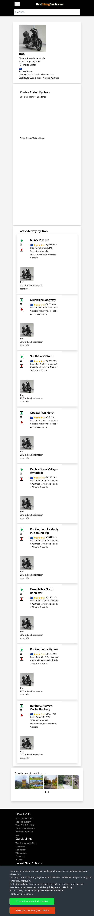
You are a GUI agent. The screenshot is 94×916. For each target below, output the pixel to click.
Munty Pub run (39, 240)
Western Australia (38, 314)
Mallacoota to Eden (41, 880)
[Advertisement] (47, 117)
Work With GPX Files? (24, 825)
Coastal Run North (42, 412)
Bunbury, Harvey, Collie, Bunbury (41, 707)
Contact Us (20, 856)
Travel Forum (21, 846)
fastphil (18, 880)
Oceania (34, 251)
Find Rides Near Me (24, 818)
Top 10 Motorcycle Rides (26, 843)
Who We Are (21, 853)
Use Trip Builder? (23, 821)
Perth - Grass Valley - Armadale (43, 471)
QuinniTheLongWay (43, 300)
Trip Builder (20, 849)
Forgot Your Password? (25, 828)
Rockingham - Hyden (44, 649)
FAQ (17, 834)
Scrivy (18, 884)
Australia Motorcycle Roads (39, 253)
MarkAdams (21, 874)
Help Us (19, 859)
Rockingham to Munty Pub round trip (44, 531)
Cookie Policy (66, 906)
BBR (30, 871)
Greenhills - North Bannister (41, 591)
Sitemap (41, 906)
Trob (32, 247)
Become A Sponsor (24, 831)
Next (75, 782)
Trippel (18, 867)
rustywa (19, 877)
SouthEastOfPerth (41, 356)
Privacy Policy (52, 906)
